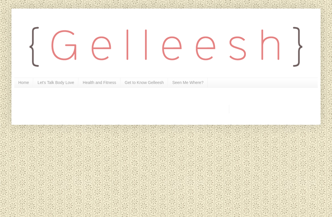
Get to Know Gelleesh (144, 82)
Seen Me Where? (187, 82)
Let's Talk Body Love (55, 82)
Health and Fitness (99, 82)
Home (23, 82)
